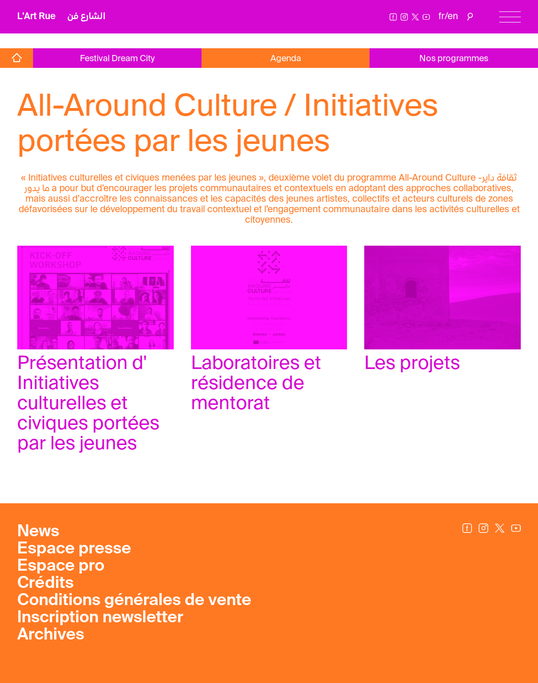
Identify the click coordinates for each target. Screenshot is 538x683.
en (453, 16)
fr (441, 16)
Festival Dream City (117, 58)
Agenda (285, 58)
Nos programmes (453, 58)
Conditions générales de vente (134, 601)
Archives (50, 635)
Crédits (45, 583)
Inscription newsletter (100, 618)
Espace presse (74, 549)
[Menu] (510, 16)
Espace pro (60, 566)
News (38, 532)
